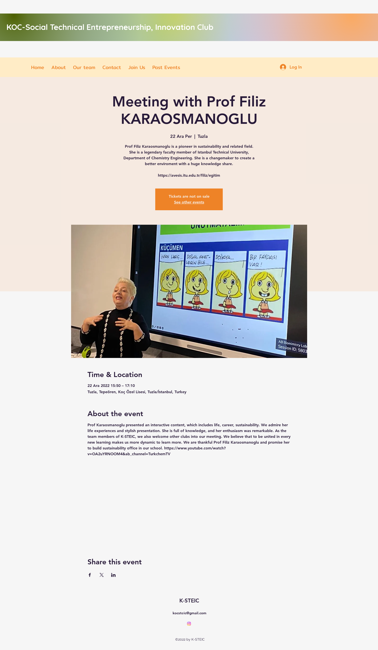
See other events (189, 202)
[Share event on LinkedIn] (113, 575)
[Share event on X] (101, 575)
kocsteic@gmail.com (189, 613)
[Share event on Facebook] (90, 575)
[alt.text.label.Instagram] (189, 623)
